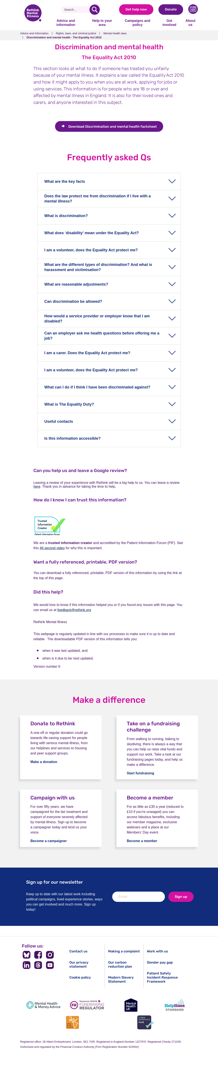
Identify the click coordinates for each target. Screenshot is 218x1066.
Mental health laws (115, 33)
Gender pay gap (160, 962)
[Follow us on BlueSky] (26, 955)
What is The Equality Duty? (69, 404)
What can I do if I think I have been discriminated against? (97, 387)
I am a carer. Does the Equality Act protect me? (87, 353)
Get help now (136, 9)
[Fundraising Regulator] (87, 1005)
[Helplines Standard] (175, 1005)
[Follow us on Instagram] (50, 955)
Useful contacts (58, 421)
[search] (95, 9)
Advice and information (65, 22)
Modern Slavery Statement (121, 979)
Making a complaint (124, 951)
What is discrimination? (66, 216)
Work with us (157, 951)
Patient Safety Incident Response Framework (162, 977)
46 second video (52, 548)
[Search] (77, 9)
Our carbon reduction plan (120, 964)
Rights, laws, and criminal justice (76, 33)
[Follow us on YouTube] (50, 965)
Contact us (78, 951)
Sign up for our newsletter (54, 882)
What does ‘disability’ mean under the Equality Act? (91, 233)
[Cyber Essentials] (145, 1022)
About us (190, 22)
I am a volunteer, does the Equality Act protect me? (91, 250)
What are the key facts (64, 181)
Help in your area (102, 22)
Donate (171, 9)
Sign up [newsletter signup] (181, 897)
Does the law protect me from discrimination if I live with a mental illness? (97, 198)
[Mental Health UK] (131, 1005)
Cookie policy (80, 977)
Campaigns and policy (137, 22)
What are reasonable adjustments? (76, 284)
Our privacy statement (78, 964)
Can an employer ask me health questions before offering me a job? (101, 335)
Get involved (169, 22)
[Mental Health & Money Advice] (43, 1005)
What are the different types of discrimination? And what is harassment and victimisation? (98, 267)
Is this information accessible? (72, 438)
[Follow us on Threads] (38, 965)
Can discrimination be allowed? (73, 301)
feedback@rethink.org (74, 610)
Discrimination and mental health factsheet (112, 126)
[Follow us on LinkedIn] (26, 965)
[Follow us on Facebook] (38, 955)
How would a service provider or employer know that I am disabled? (97, 318)
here (36, 486)
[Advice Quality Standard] (72, 1022)
